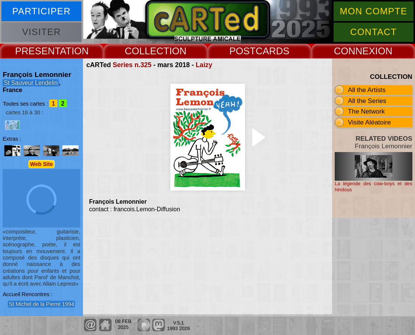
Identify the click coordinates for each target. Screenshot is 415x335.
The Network (366, 111)
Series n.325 (132, 65)
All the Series (367, 100)
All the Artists (367, 90)
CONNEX (354, 51)
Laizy (204, 65)
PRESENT (37, 51)
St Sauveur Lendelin (31, 83)
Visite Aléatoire (369, 122)
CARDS (272, 51)
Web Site (41, 164)
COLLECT (147, 51)
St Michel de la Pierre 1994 (41, 304)
